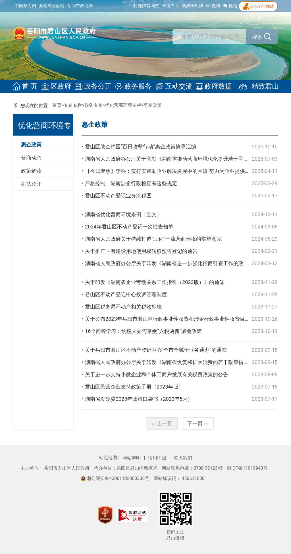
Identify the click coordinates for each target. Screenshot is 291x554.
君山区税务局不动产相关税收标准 (123, 307)
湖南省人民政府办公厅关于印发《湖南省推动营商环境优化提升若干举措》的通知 (177, 159)
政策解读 (31, 171)
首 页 (27, 86)
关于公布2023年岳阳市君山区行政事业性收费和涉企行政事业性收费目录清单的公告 (180, 319)
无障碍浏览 (145, 6)
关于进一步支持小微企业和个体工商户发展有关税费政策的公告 (156, 374)
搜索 (262, 37)
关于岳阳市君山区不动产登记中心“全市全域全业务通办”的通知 (156, 350)
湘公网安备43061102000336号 (115, 478)
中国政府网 (25, 5)
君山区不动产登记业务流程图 (118, 196)
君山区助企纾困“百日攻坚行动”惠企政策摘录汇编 (140, 147)
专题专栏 (73, 105)
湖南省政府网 (52, 5)
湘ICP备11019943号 (247, 468)
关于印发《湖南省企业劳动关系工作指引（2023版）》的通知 (154, 282)
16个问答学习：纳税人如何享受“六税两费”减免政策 (143, 331)
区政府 (57, 86)
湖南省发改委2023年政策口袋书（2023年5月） (139, 399)
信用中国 (157, 458)
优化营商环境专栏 (123, 105)
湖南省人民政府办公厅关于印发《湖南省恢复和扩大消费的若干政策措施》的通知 (177, 362)
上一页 (161, 423)
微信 (230, 6)
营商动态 (31, 158)
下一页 (197, 423)
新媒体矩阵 (192, 5)
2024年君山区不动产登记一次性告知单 (129, 227)
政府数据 (212, 86)
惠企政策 (153, 105)
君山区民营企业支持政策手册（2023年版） (134, 387)
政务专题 (93, 105)
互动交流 (173, 86)
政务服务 (133, 86)
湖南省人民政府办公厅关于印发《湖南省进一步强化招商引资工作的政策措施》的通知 (182, 263)
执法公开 (31, 184)
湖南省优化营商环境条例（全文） (123, 214)
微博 (213, 6)
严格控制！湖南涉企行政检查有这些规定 (131, 183)
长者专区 (170, 5)
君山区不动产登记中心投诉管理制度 (126, 294)
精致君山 (254, 86)
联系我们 (183, 458)
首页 (56, 105)
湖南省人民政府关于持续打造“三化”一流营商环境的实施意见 (153, 239)
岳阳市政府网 (80, 5)
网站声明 (132, 458)
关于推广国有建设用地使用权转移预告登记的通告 (141, 251)
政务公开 (93, 86)
